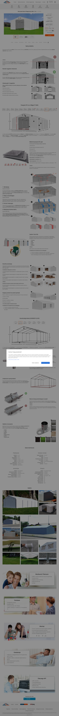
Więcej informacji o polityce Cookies (13, 359)
